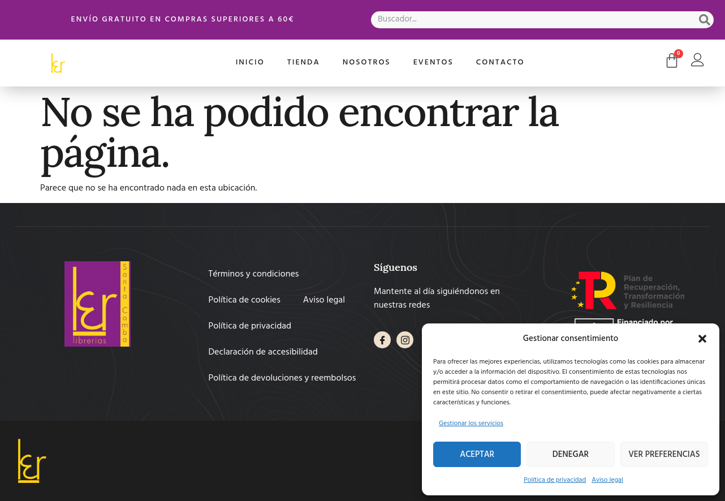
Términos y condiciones (254, 274)
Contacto (500, 62)
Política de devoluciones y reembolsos (282, 378)
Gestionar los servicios (471, 423)
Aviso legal (607, 480)
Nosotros (367, 62)
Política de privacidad (555, 480)
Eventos (433, 62)
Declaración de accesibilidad (263, 352)
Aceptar (477, 454)
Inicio (250, 62)
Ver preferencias (664, 454)
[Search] (704, 20)
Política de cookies (244, 300)
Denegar (571, 454)
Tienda (303, 62)
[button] (702, 338)
